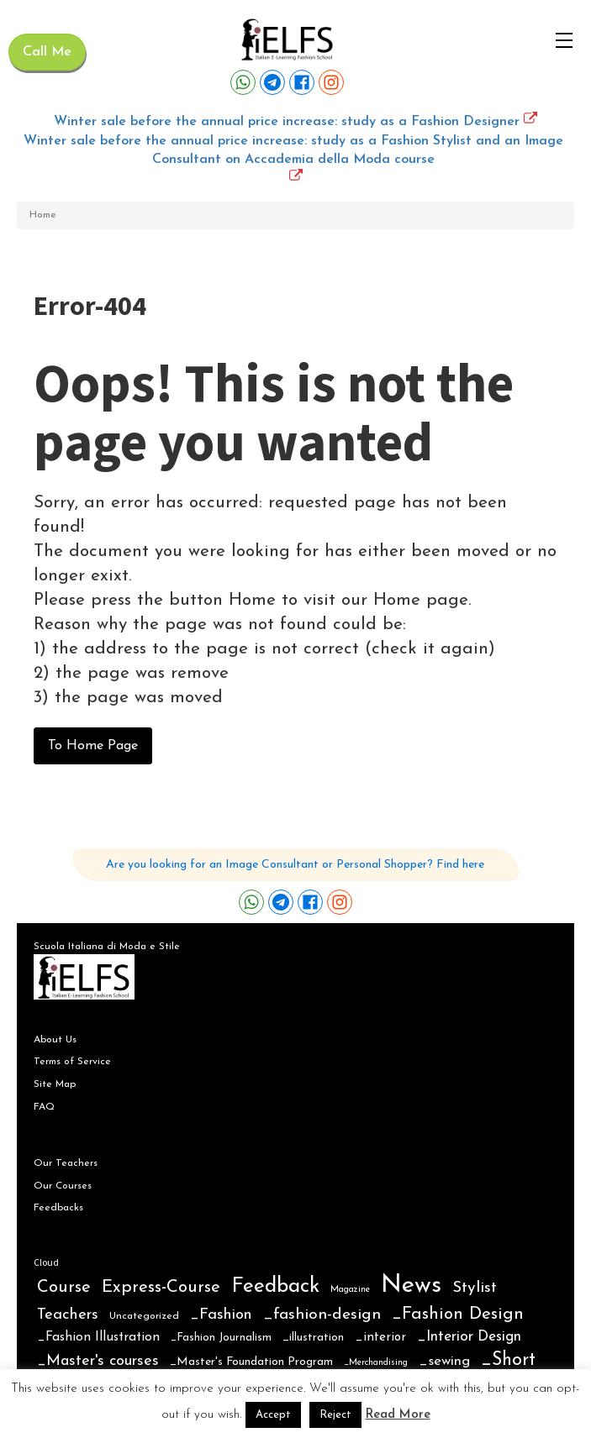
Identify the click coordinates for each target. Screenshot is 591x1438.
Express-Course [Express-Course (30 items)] (161, 1287)
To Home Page (93, 746)
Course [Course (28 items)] (64, 1287)
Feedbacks (58, 1208)
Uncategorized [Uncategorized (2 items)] (144, 1316)
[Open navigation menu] (564, 40)
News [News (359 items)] (411, 1285)
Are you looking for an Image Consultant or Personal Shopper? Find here (295, 864)
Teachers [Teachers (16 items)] (67, 1315)
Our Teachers (66, 1163)
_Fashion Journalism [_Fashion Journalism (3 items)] (221, 1337)
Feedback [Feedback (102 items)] (275, 1286)
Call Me (47, 52)
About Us (55, 1040)
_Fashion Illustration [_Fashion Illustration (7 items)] (98, 1337)
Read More (398, 1415)
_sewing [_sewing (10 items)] (444, 1361)
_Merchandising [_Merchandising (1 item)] (376, 1362)
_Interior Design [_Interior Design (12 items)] (469, 1337)
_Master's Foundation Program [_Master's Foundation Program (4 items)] (251, 1362)
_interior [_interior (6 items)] (380, 1337)
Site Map (55, 1084)
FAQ (44, 1107)
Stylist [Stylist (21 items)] (474, 1288)
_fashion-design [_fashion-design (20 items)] (322, 1315)
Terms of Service (72, 1062)
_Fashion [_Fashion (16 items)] (221, 1315)
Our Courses (63, 1186)
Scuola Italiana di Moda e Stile (107, 947)
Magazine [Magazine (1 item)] (350, 1289)
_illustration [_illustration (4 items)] (313, 1337)
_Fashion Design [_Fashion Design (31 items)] (458, 1314)
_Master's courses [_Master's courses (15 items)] (98, 1361)
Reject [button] (335, 1414)
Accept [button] (273, 1414)
